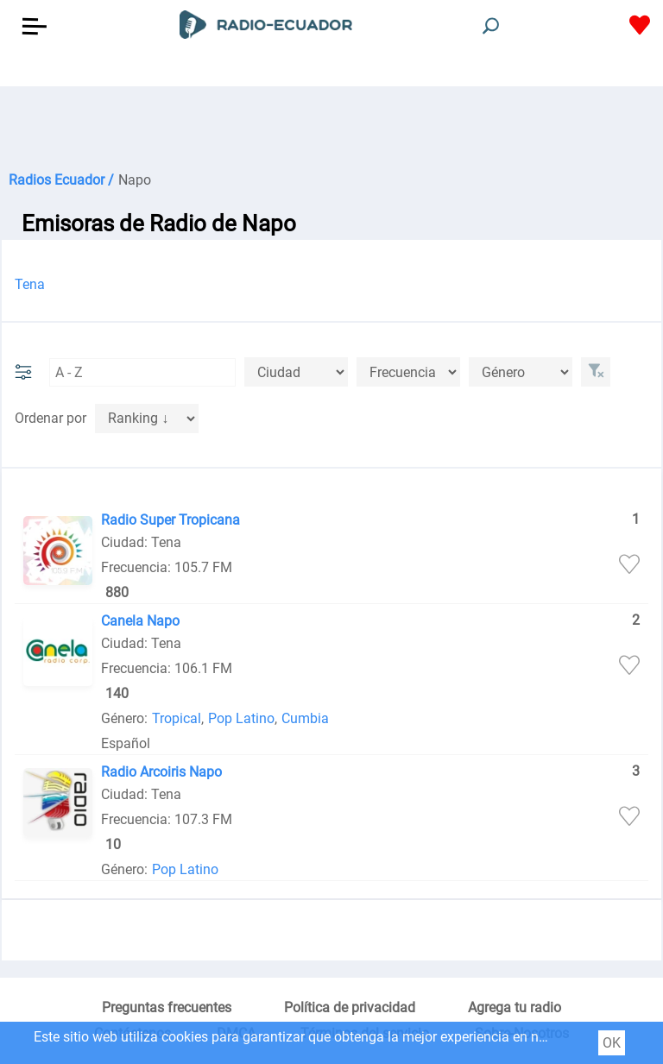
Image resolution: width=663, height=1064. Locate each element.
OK (612, 1043)
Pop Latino (241, 718)
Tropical (176, 718)
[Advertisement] (331, 129)
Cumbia (305, 718)
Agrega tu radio (514, 1007)
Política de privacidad (349, 1007)
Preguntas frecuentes (166, 1007)
